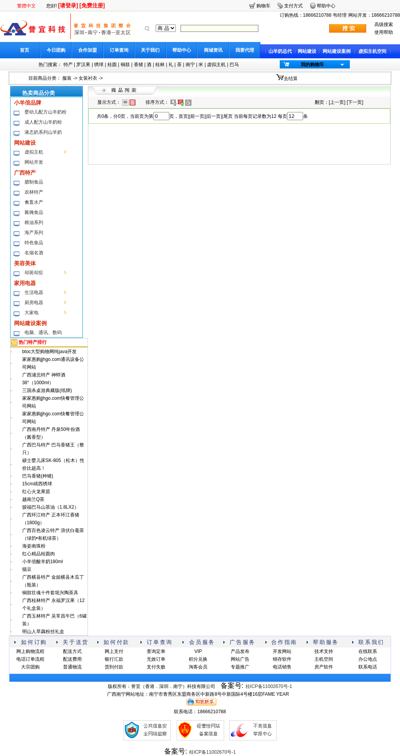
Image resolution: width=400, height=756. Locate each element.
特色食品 (34, 242)
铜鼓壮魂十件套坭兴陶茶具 (50, 592)
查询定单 (156, 651)
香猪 (138, 64)
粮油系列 (34, 222)
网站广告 (240, 659)
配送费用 (72, 659)
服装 (67, 78)
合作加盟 (87, 50)
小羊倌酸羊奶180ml (42, 561)
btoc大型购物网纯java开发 (49, 351)
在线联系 (367, 651)
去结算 (291, 78)
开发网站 (282, 651)
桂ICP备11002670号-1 (269, 686)
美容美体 (25, 263)
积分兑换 (198, 659)
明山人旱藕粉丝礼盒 (43, 631)
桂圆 (112, 64)
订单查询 (119, 50)
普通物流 (72, 667)
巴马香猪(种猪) (37, 476)
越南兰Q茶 (33, 499)
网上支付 (114, 651)
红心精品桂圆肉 (38, 553)
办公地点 (367, 659)
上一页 (337, 102)
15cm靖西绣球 (37, 483)
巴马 (234, 64)
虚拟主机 (216, 64)
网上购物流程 (30, 651)
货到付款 (114, 667)
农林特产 (34, 192)
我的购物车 (312, 64)
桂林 (160, 64)
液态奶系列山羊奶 (43, 132)
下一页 (355, 102)
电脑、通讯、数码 (43, 332)
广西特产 (25, 173)
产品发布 (240, 651)
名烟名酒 (34, 253)
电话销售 (282, 667)
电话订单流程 (30, 659)
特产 (68, 64)
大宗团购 (30, 667)
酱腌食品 (34, 212)
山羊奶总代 (280, 51)
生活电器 (34, 292)
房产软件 (323, 667)
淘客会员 (198, 667)
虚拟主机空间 (372, 51)
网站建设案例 (337, 51)
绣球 (99, 64)
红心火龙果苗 (36, 491)
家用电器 (25, 283)
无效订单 (156, 659)
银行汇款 (114, 659)
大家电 (32, 312)
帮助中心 (181, 50)
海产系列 (34, 232)
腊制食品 (34, 182)
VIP (198, 651)
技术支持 (323, 651)
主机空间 (323, 659)
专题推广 (240, 667)
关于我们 (150, 50)
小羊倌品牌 (27, 103)
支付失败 (156, 667)
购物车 (263, 6)
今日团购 (56, 50)
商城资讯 (213, 50)
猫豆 (27, 569)
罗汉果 (83, 64)
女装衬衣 (88, 78)
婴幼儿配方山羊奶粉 (46, 112)
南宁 (190, 64)
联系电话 (367, 667)
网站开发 (34, 162)
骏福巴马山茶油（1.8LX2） (50, 507)
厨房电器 (34, 302)
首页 (24, 50)
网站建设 (307, 51)
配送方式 (72, 651)
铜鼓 (125, 64)
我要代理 (244, 50)
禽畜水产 (34, 202)
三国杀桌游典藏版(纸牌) (47, 390)
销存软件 (282, 659)
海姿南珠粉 (34, 546)
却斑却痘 (34, 272)
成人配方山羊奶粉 (43, 122)
